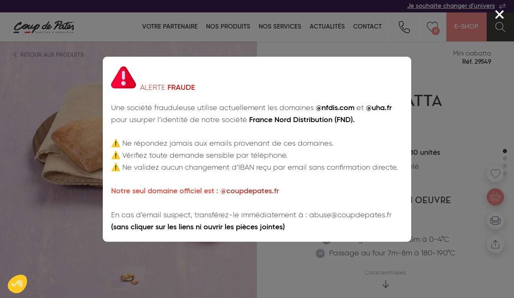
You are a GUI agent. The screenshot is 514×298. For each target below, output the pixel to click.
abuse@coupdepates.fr (350, 215)
